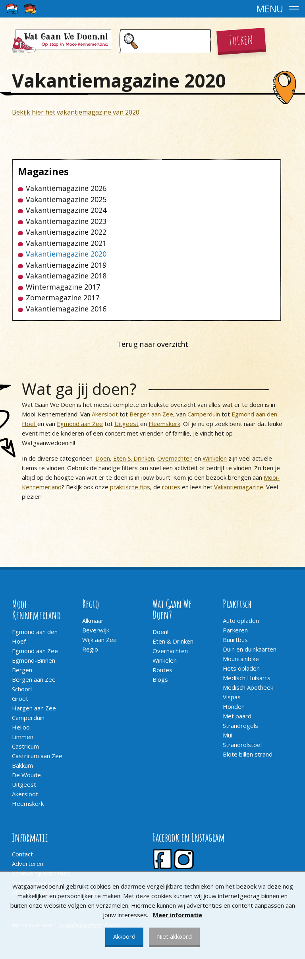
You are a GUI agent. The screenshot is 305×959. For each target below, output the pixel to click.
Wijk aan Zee (99, 640)
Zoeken (241, 39)
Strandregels (240, 725)
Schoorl (22, 689)
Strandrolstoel (242, 745)
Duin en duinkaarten (249, 649)
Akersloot (105, 414)
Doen (102, 458)
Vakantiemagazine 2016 (66, 308)
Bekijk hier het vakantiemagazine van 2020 (75, 112)
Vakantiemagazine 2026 (66, 188)
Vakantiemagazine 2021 (66, 243)
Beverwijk (95, 630)
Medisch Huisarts (246, 678)
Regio (90, 649)
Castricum (25, 746)
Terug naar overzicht (152, 344)
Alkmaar (93, 620)
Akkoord (124, 936)
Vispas (232, 697)
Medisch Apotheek (248, 687)
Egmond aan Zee (80, 424)
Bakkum (22, 765)
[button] (152, 9)
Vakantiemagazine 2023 (66, 221)
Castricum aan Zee (37, 756)
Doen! (160, 632)
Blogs (160, 679)
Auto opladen (241, 620)
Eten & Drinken (133, 458)
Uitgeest (126, 424)
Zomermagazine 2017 (62, 297)
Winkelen (215, 458)
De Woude (26, 775)
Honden (234, 706)
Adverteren (27, 864)
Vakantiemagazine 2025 (66, 199)
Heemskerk (164, 424)
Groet (20, 698)
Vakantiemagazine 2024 (66, 210)
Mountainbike (241, 659)
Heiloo (21, 727)
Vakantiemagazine (238, 487)
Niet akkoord (174, 936)
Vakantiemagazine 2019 (66, 265)
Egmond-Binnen (33, 660)
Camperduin (203, 414)
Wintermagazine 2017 (63, 287)
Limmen (22, 737)
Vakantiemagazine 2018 (66, 275)
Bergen (22, 670)
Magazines (43, 171)
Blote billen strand (247, 754)
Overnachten (175, 458)
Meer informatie (177, 915)
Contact (22, 854)
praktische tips (130, 487)
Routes (162, 670)
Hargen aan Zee (34, 708)
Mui (227, 735)
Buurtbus (235, 640)
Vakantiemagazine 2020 (66, 254)
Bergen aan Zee (151, 414)
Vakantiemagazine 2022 (66, 232)
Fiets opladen (241, 668)
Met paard (237, 716)
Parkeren (235, 630)
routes (171, 487)
